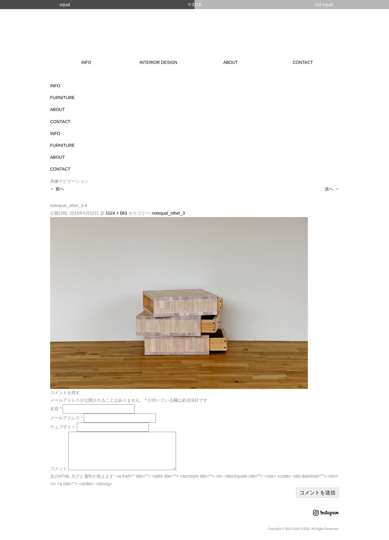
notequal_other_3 (168, 213)
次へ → (332, 188)
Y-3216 (194, 4)
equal (65, 4)
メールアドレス (66, 417)
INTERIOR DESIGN (158, 62)
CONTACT (303, 62)
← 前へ (57, 188)
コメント (58, 475)
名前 (55, 408)
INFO (86, 62)
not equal (324, 4)
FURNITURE (62, 97)
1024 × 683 (116, 213)
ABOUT (230, 62)
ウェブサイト (63, 426)
